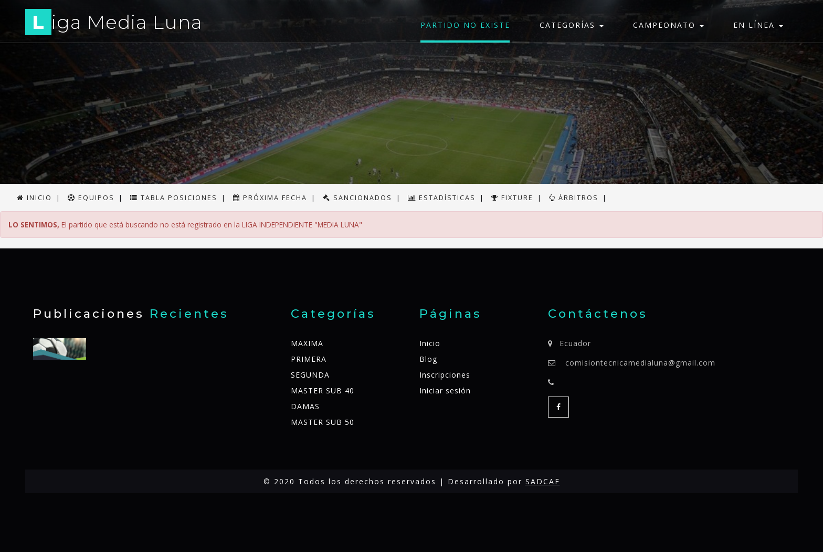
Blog (428, 359)
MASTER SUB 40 (322, 390)
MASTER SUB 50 (322, 422)
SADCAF (542, 481)
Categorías (572, 25)
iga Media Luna (114, 24)
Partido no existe (465, 25)
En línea (758, 25)
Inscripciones (444, 375)
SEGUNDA (310, 375)
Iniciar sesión (445, 390)
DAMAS (305, 406)
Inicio (429, 343)
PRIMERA (308, 359)
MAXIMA (307, 343)
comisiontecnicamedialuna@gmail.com (640, 363)
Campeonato (668, 25)
